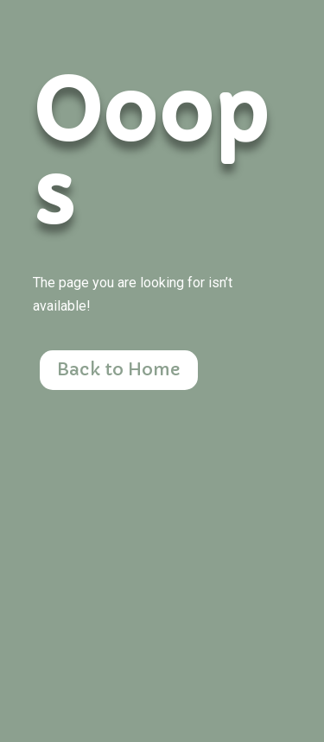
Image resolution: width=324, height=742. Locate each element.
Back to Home (119, 369)
